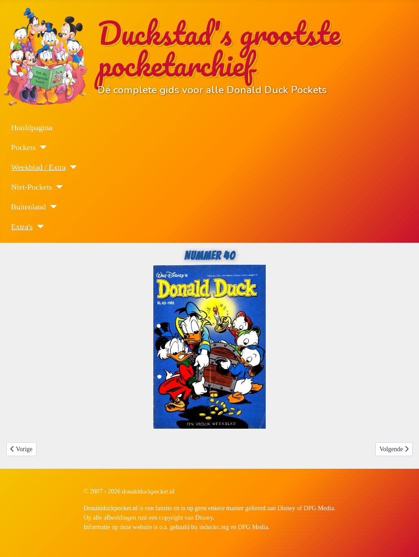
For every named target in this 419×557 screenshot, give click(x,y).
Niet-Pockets (31, 186)
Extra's (22, 226)
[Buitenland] (51, 206)
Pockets (23, 147)
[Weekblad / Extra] (71, 167)
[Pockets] (41, 147)
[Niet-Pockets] (57, 187)
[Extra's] (38, 226)
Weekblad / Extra (38, 167)
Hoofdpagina (32, 127)
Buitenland (28, 206)
